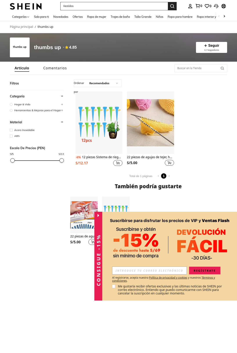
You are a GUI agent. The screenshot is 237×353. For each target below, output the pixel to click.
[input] (149, 270)
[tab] (22, 68)
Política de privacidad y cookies (168, 278)
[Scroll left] (219, 16)
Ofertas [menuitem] (78, 16)
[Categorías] (21, 16)
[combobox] (97, 83)
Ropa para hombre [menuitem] (180, 16)
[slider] (12, 160)
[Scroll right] (224, 16)
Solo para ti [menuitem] (41, 16)
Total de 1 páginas (141, 176)
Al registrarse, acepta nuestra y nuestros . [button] (163, 279)
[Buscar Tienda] (222, 68)
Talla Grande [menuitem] (142, 16)
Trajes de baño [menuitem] (120, 16)
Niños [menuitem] (159, 16)
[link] (198, 6)
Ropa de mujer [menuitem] (96, 16)
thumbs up (47, 47)
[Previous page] (158, 176)
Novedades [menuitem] (60, 16)
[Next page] (169, 176)
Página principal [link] (21, 27)
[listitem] (99, 129)
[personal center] (190, 6)
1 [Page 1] (164, 176)
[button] (114, 6)
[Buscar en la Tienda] (200, 68)
